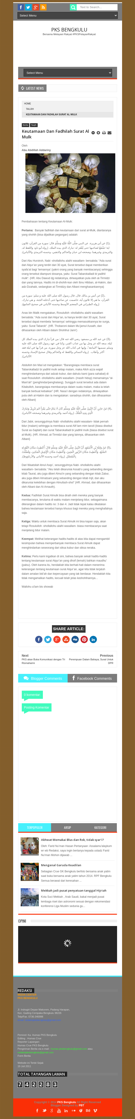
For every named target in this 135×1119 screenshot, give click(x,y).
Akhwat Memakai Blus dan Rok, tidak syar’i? (72, 840)
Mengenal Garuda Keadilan (61, 865)
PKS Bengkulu (69, 29)
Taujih (30, 109)
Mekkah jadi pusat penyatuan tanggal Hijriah (73, 890)
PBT (81, 1105)
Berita (25, 125)
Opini (22, 921)
